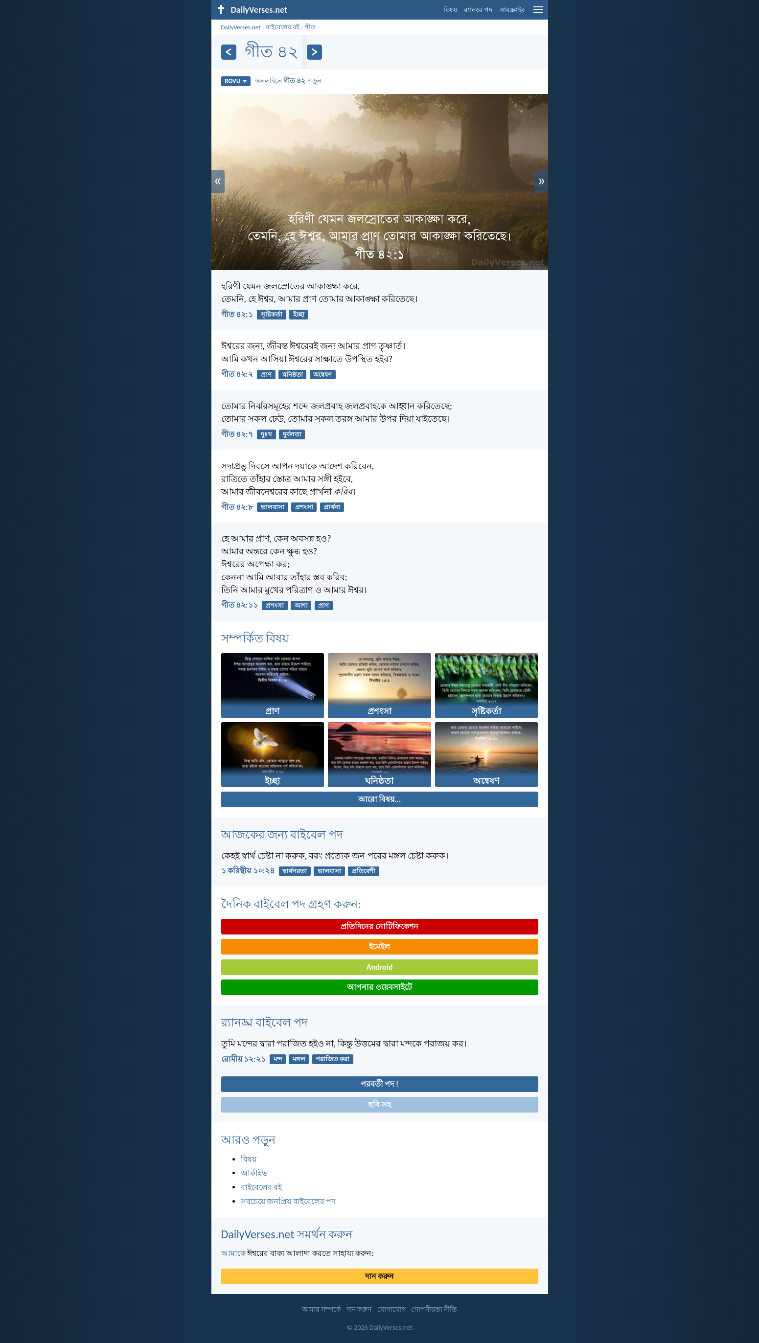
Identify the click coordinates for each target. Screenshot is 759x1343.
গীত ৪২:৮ (237, 507)
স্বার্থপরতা (294, 871)
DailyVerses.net (241, 27)
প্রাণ (266, 374)
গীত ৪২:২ (237, 374)
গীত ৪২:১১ (239, 605)
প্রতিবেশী (363, 871)
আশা (301, 605)
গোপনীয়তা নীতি (434, 1309)
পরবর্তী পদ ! (379, 1084)
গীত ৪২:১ (237, 314)
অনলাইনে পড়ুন (288, 80)
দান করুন (379, 1276)
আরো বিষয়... (379, 799)
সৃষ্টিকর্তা (271, 314)
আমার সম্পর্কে (321, 1309)
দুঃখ (266, 434)
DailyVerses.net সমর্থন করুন (287, 1234)
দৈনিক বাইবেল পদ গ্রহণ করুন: (291, 904)
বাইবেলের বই (282, 27)
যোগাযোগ (391, 1309)
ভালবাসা (272, 507)
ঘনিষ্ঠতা (292, 374)
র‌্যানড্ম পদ (478, 10)
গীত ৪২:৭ (237, 434)
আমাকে (233, 1253)
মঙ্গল (299, 1059)
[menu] (538, 13)
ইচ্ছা (298, 314)
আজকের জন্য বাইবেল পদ (282, 834)
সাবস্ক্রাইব (512, 10)
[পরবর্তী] (314, 52)
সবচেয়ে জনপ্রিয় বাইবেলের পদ (288, 1201)
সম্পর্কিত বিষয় (255, 638)
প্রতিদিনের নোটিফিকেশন (379, 926)
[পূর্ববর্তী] (228, 52)
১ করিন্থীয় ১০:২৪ (248, 870)
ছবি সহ (379, 1104)
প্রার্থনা (331, 507)
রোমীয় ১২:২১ (243, 1059)
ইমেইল (379, 946)
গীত (310, 27)
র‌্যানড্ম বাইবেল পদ (264, 1022)
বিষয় (450, 10)
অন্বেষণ (322, 374)
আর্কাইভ (254, 1173)
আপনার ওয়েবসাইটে (379, 987)
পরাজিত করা (332, 1059)
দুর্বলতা (292, 434)
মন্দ (278, 1059)
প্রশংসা (304, 507)
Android (379, 967)
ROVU (236, 81)
